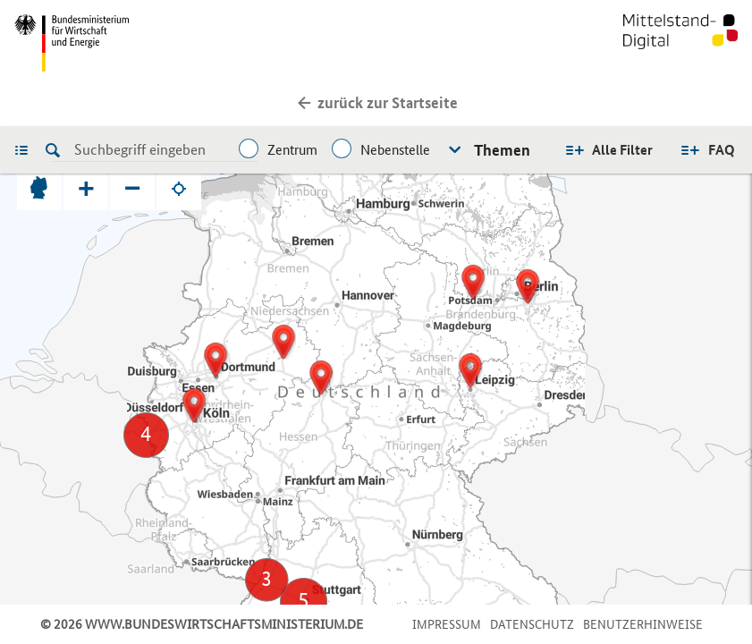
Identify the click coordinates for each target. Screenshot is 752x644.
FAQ (721, 149)
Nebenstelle (395, 149)
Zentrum (292, 149)
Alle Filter (622, 149)
